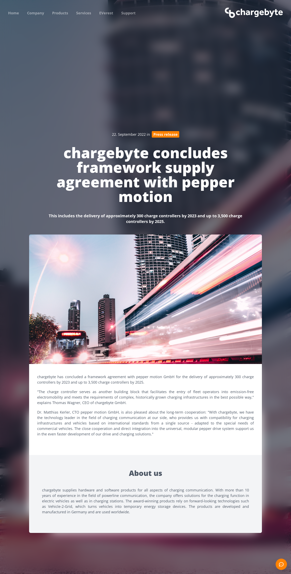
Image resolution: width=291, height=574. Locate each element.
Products (60, 13)
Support (128, 13)
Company (35, 13)
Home (13, 13)
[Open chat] (281, 564)
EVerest (106, 13)
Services (83, 13)
